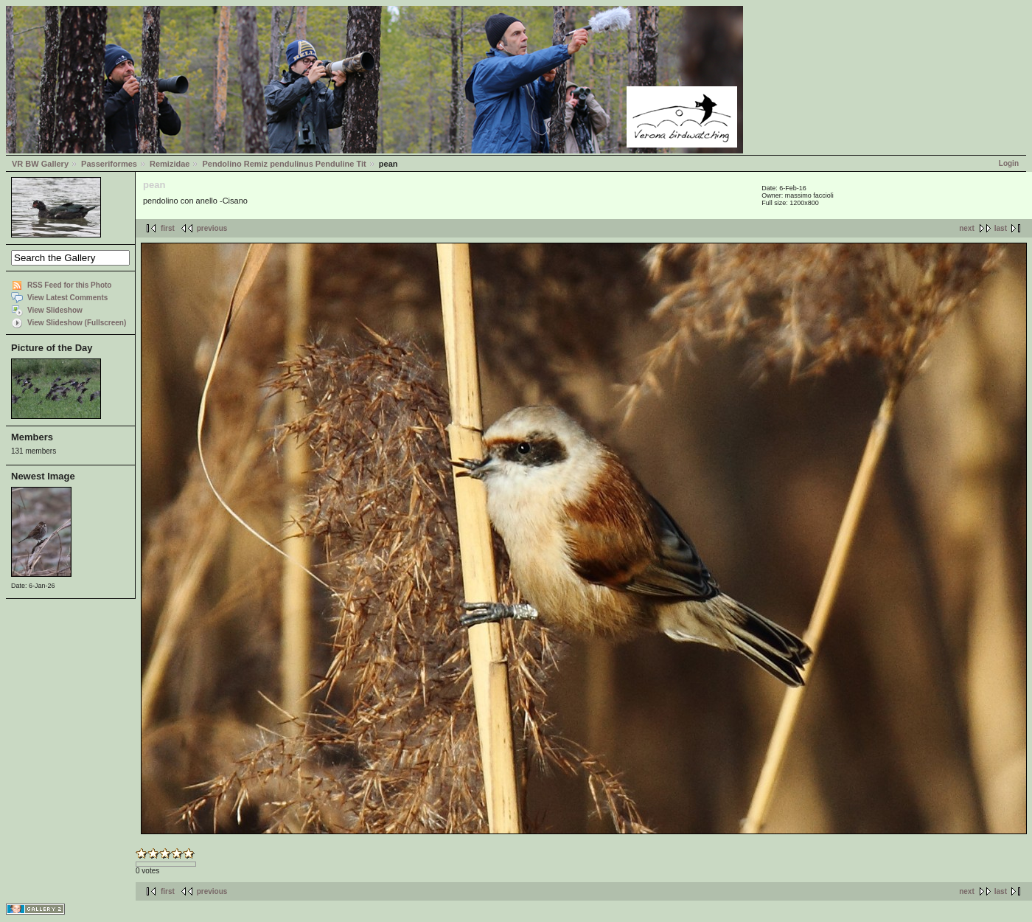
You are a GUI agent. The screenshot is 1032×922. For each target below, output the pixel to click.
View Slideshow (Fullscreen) (76, 323)
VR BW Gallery (40, 163)
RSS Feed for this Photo (69, 285)
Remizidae (169, 163)
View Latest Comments (67, 298)
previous (212, 228)
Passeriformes (109, 163)
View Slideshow (55, 310)
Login (1009, 163)
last (1000, 228)
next (967, 228)
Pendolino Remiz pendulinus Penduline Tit (284, 163)
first (168, 228)
